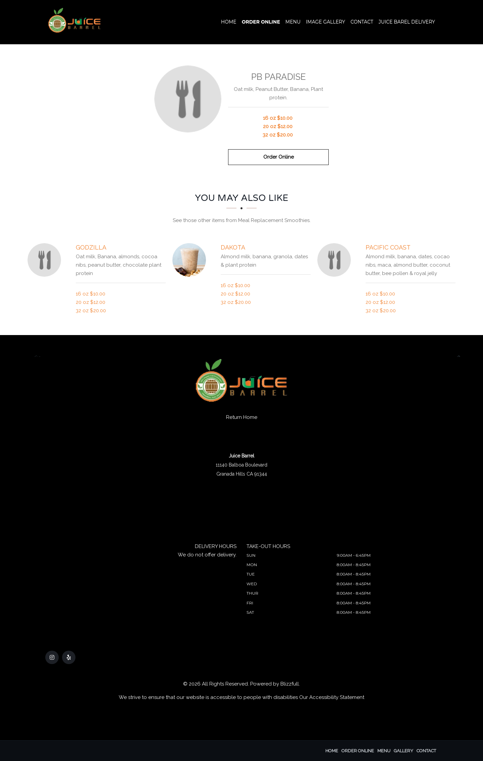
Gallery (403, 750)
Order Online (261, 22)
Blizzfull (289, 684)
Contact (362, 22)
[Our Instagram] (52, 657)
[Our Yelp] (68, 657)
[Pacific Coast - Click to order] (335, 260)
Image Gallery (325, 22)
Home (228, 22)
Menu (293, 22)
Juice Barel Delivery (407, 22)
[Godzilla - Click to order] (46, 260)
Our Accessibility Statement (331, 697)
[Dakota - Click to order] (190, 260)
